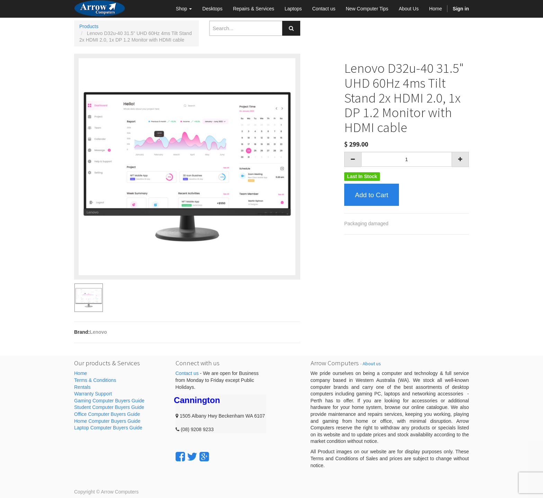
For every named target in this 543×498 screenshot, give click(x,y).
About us (372, 363)
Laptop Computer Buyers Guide (108, 427)
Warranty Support (93, 393)
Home (80, 373)
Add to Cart (371, 195)
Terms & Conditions (95, 380)
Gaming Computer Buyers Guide (109, 400)
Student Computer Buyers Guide (109, 407)
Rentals (82, 387)
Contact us (187, 373)
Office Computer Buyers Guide (107, 414)
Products (88, 26)
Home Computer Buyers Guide (107, 421)
